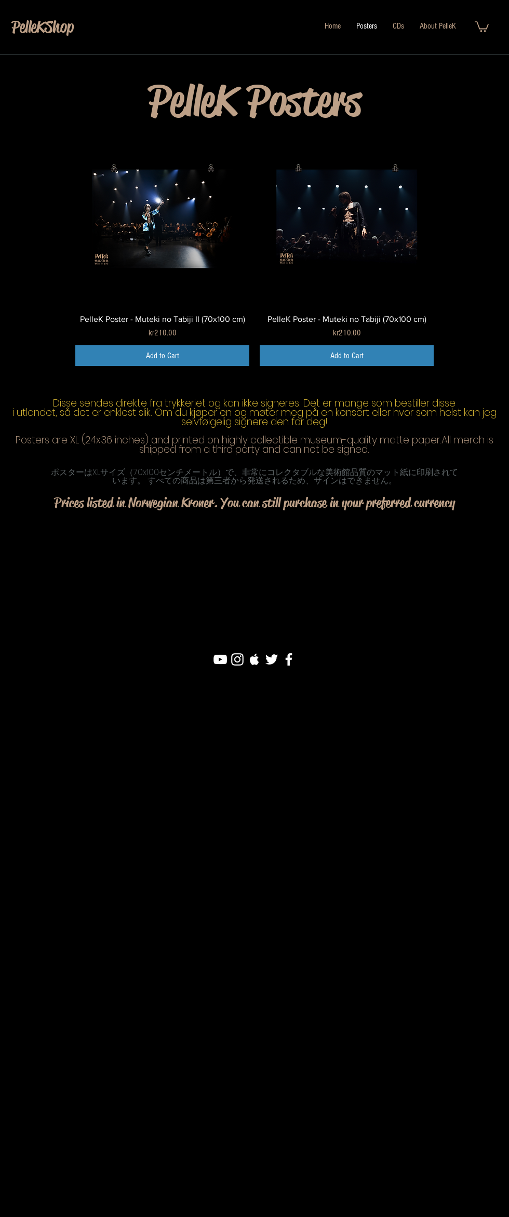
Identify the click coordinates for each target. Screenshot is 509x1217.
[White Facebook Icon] (288, 659)
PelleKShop (42, 27)
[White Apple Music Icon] (254, 659)
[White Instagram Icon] (237, 659)
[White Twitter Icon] (271, 659)
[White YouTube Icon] (220, 659)
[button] (482, 26)
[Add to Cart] (162, 355)
